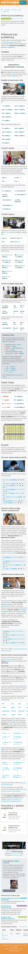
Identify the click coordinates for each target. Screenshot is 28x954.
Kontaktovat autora (9, 890)
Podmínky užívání (10, 949)
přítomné (6, 11)
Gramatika (7, 9)
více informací (15, 853)
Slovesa (14, 9)
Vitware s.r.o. (18, 945)
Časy (19, 9)
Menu (23, 2)
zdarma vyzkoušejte (17, 855)
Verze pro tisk (23, 926)
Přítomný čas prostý (7, 659)
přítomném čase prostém (9, 42)
